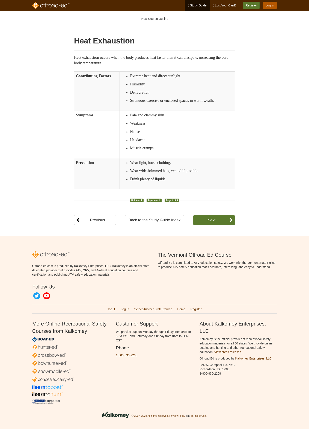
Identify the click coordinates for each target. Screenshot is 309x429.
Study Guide (197, 5)
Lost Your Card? (224, 5)
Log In (270, 5)
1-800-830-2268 (126, 355)
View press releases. (228, 352)
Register (251, 5)
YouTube (46, 295)
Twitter (36, 295)
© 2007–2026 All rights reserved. (150, 415)
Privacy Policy (177, 415)
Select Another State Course (153, 309)
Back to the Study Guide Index (154, 220)
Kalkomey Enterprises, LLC (253, 358)
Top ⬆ (111, 309)
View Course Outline (154, 18)
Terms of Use (198, 415)
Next (211, 220)
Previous (97, 220)
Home (181, 309)
